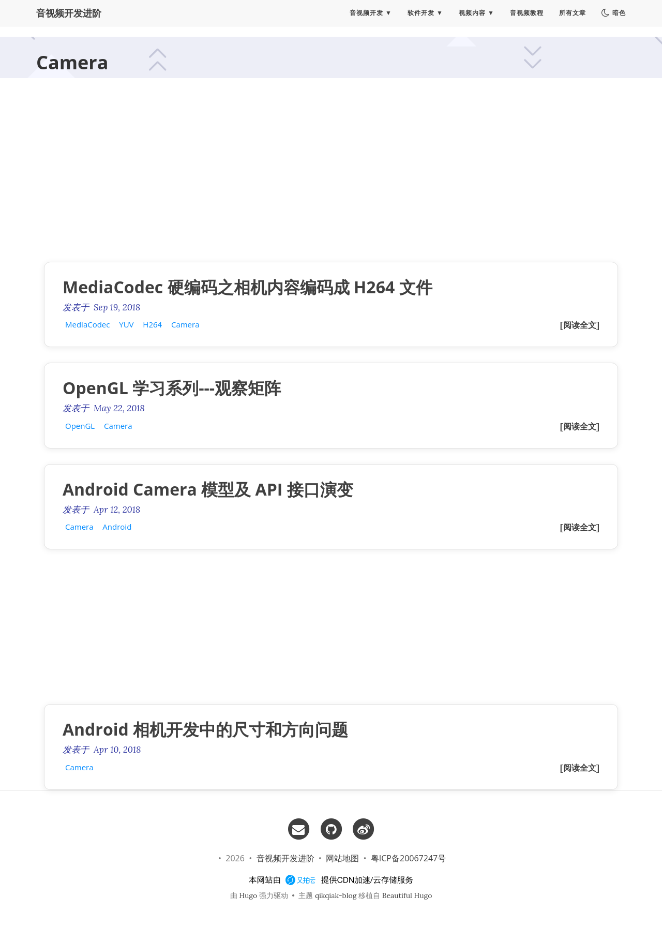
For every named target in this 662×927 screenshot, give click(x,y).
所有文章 (572, 17)
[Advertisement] (331, 173)
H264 (152, 324)
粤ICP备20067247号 (408, 858)
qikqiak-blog (336, 895)
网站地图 (342, 858)
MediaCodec (87, 324)
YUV (126, 324)
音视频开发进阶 (68, 18)
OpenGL (80, 426)
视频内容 (472, 17)
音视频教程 (527, 17)
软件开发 (421, 17)
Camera (185, 324)
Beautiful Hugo (407, 895)
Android (116, 526)
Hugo (248, 895)
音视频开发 (366, 17)
